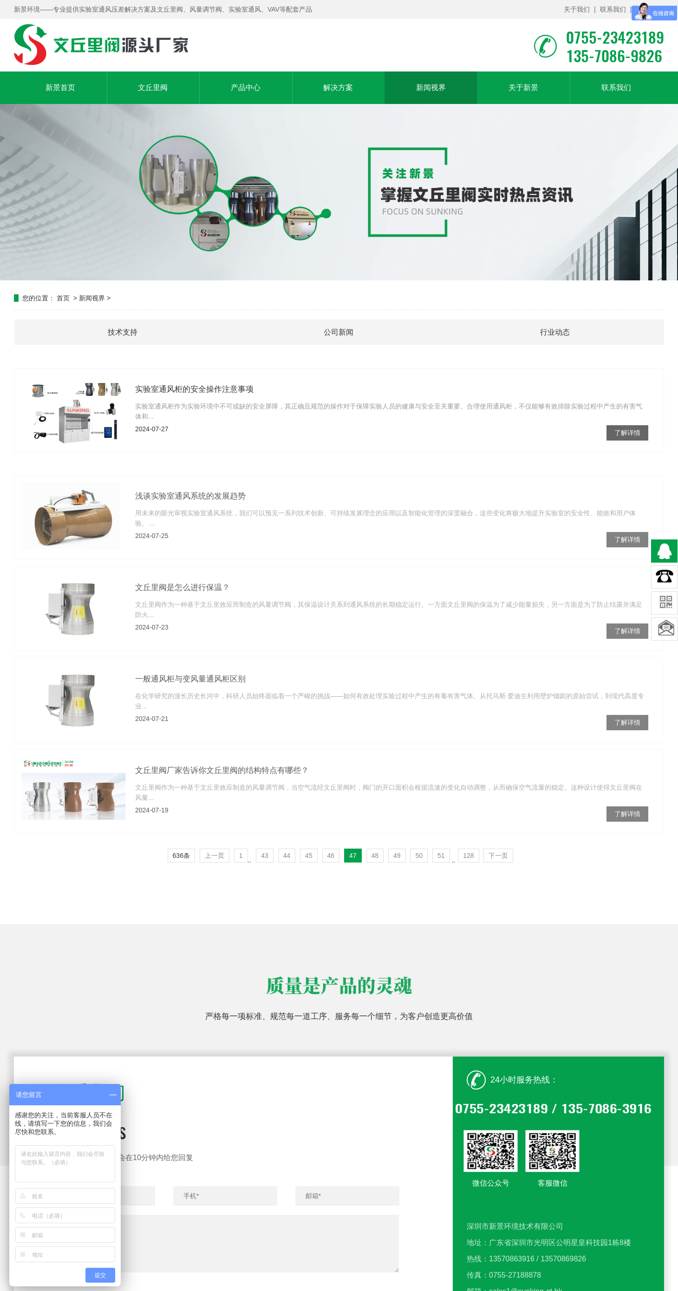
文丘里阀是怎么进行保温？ (182, 625)
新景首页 (60, 87)
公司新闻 (338, 332)
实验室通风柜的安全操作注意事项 (194, 389)
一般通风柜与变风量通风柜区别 (190, 717)
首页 (63, 298)
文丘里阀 (153, 87)
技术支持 (122, 332)
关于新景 (523, 87)
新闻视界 (431, 87)
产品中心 (246, 87)
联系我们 (613, 9)
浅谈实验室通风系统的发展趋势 (190, 534)
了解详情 (627, 432)
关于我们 (577, 9)
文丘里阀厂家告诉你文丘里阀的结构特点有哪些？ (222, 808)
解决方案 (338, 87)
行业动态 (555, 332)
